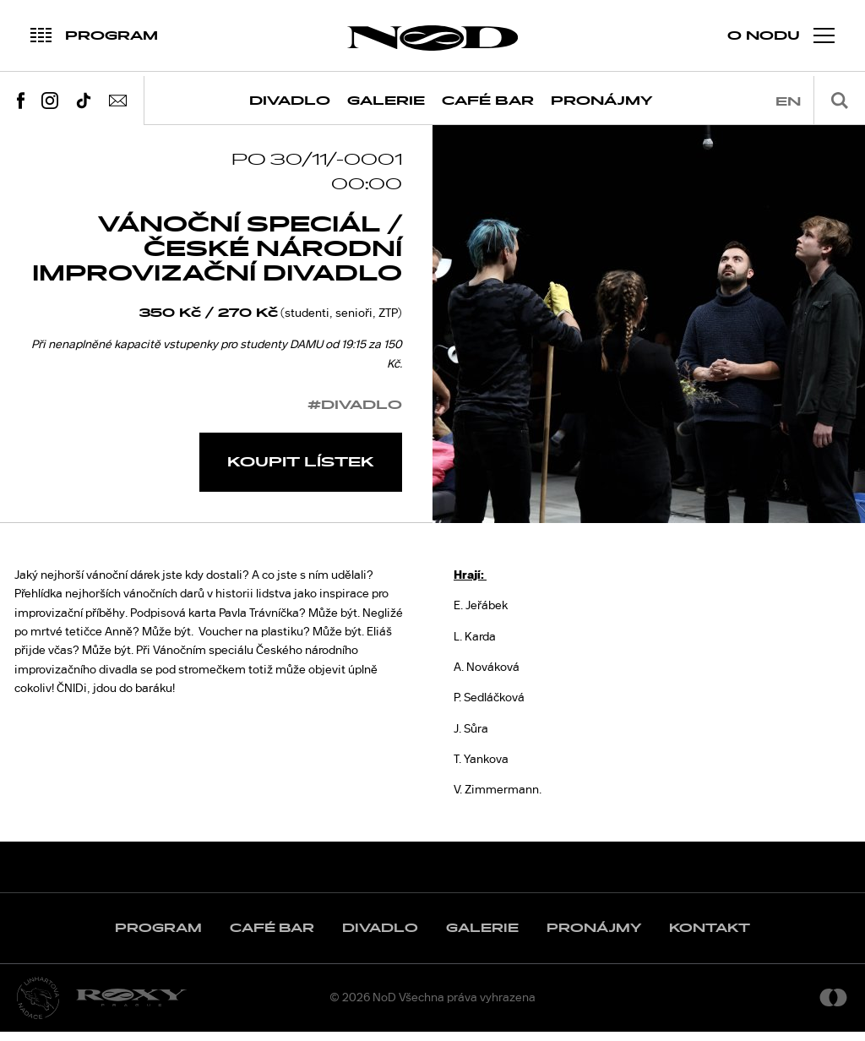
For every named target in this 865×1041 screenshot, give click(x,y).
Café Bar (488, 101)
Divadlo (289, 101)
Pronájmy (602, 101)
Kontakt (709, 937)
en (788, 102)
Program (158, 937)
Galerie (386, 101)
